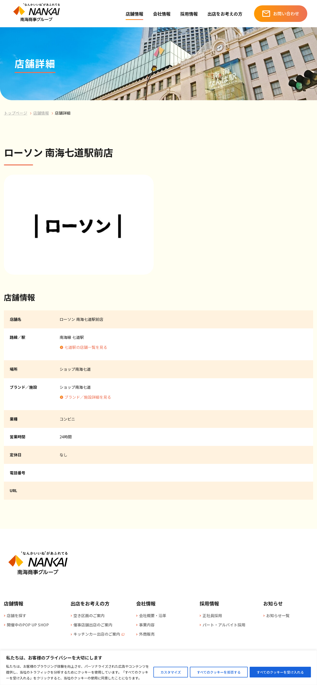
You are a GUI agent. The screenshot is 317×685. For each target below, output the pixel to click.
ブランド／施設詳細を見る (87, 397)
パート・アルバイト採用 (224, 624)
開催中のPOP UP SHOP (28, 624)
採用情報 (189, 13)
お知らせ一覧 (278, 615)
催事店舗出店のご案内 (92, 624)
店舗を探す (16, 615)
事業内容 (147, 624)
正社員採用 (212, 615)
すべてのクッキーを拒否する (219, 672)
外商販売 (147, 634)
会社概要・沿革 (152, 615)
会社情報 (161, 13)
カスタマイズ (170, 672)
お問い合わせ (286, 13)
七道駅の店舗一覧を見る (85, 347)
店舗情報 (134, 13)
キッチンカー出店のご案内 (96, 634)
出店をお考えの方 (224, 13)
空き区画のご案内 (89, 615)
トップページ (15, 113)
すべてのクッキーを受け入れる (280, 672)
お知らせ (273, 603)
